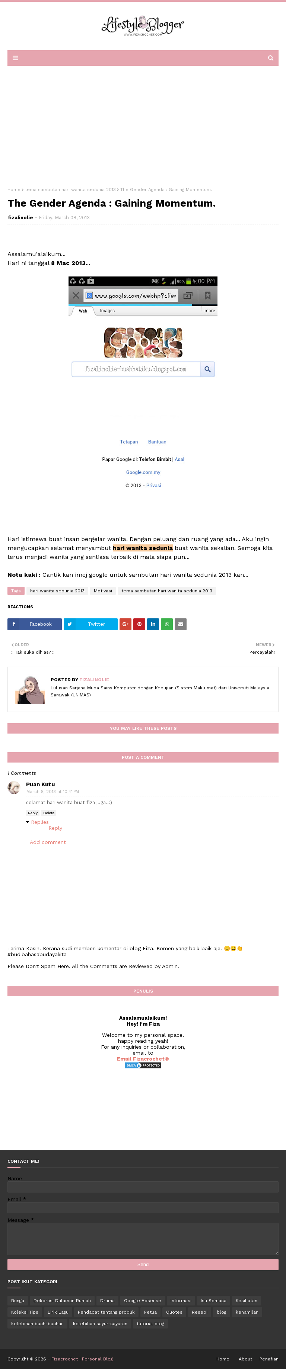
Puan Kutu (40, 784)
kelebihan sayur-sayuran (100, 1323)
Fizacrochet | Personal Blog (82, 1359)
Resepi (199, 1312)
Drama (107, 1300)
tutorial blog (150, 1323)
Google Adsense (142, 1300)
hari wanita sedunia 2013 (57, 590)
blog (221, 1312)
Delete (48, 813)
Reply (33, 813)
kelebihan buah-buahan (37, 1323)
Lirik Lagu (58, 1312)
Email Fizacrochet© (143, 1059)
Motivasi (103, 590)
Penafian (269, 1359)
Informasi (181, 1300)
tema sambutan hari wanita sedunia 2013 (70, 189)
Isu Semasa (213, 1300)
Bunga (17, 1300)
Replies (40, 822)
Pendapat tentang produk (106, 1312)
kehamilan (247, 1312)
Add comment (48, 842)
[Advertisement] (143, 124)
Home (13, 189)
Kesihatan (246, 1300)
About (245, 1359)
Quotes (174, 1312)
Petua (150, 1312)
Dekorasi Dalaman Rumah (62, 1300)
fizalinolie (20, 217)
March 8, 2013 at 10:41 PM (52, 791)
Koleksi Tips (24, 1312)
